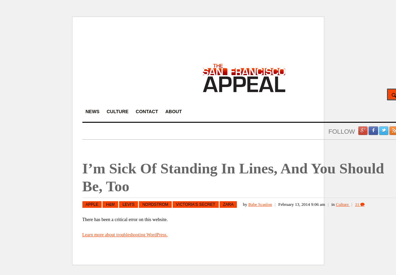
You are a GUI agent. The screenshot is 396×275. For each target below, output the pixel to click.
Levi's (128, 204)
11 (360, 204)
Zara (228, 204)
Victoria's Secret (195, 204)
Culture (343, 204)
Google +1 (363, 130)
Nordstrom (155, 204)
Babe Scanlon (260, 204)
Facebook (373, 130)
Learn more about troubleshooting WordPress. (125, 234)
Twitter (383, 130)
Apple (92, 204)
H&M (110, 204)
